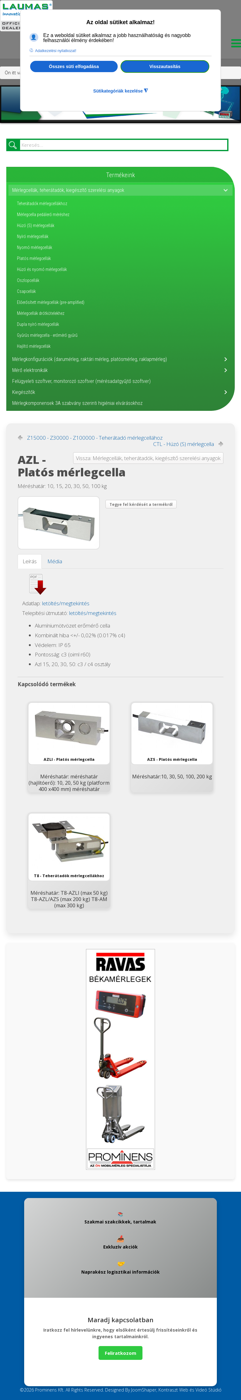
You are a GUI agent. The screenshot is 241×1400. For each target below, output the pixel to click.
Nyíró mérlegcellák (32, 236)
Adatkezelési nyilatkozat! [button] (55, 51)
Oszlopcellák (28, 280)
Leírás (30, 561)
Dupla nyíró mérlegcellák (38, 324)
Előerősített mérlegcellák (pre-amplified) (50, 302)
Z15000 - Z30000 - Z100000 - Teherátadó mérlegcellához (95, 438)
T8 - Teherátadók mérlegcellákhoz (69, 846)
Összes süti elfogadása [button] (74, 66)
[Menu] (234, 45)
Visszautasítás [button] (164, 66)
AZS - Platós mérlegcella (172, 732)
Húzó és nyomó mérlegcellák (42, 269)
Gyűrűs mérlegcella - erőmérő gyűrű (47, 335)
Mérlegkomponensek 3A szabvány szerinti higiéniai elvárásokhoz (77, 403)
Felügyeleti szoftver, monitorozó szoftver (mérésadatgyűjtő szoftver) (81, 381)
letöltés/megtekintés (65, 603)
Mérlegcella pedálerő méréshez (43, 214)
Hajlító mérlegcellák (34, 346)
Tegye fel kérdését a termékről (141, 504)
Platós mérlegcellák (34, 258)
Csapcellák (26, 291)
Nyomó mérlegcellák (34, 247)
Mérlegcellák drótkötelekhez (40, 313)
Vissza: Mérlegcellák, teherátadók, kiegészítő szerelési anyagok (148, 458)
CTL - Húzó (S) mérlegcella (183, 444)
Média (54, 561)
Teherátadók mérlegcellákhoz (42, 203)
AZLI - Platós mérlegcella (69, 732)
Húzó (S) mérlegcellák (35, 225)
